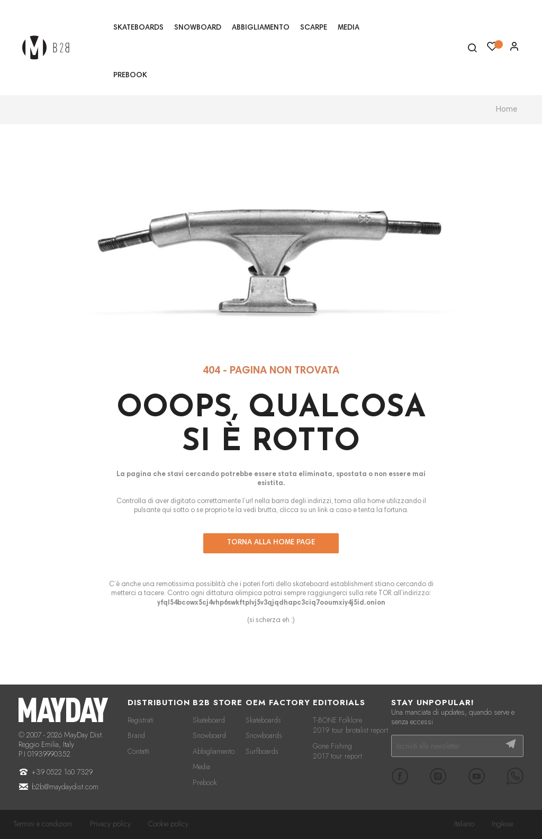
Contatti (138, 751)
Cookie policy (168, 823)
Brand (136, 735)
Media (201, 766)
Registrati (140, 720)
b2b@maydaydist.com (65, 786)
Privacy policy (110, 823)
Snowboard (209, 735)
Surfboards (262, 751)
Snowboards (264, 735)
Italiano (464, 823)
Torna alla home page (271, 542)
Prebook (205, 782)
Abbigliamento (213, 751)
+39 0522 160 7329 (62, 772)
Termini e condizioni (43, 823)
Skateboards (263, 720)
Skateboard (209, 720)
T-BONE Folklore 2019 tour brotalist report (350, 725)
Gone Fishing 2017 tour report (337, 751)
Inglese (502, 823)
